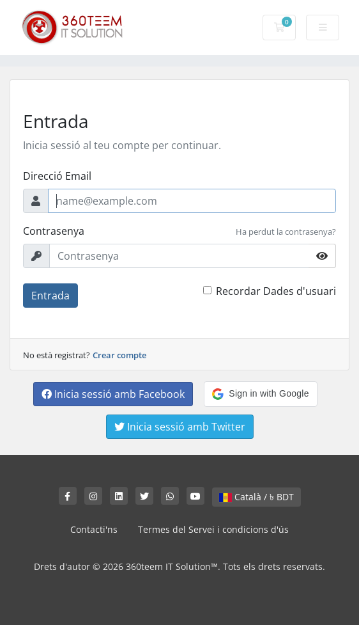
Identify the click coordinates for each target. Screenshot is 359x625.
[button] (260, 394)
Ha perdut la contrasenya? (286, 231)
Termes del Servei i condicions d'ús (213, 529)
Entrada (50, 296)
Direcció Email (57, 176)
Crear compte (119, 355)
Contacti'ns (94, 529)
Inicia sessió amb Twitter (179, 427)
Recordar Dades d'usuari (276, 291)
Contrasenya (53, 231)
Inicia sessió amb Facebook (113, 394)
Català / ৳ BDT (256, 497)
